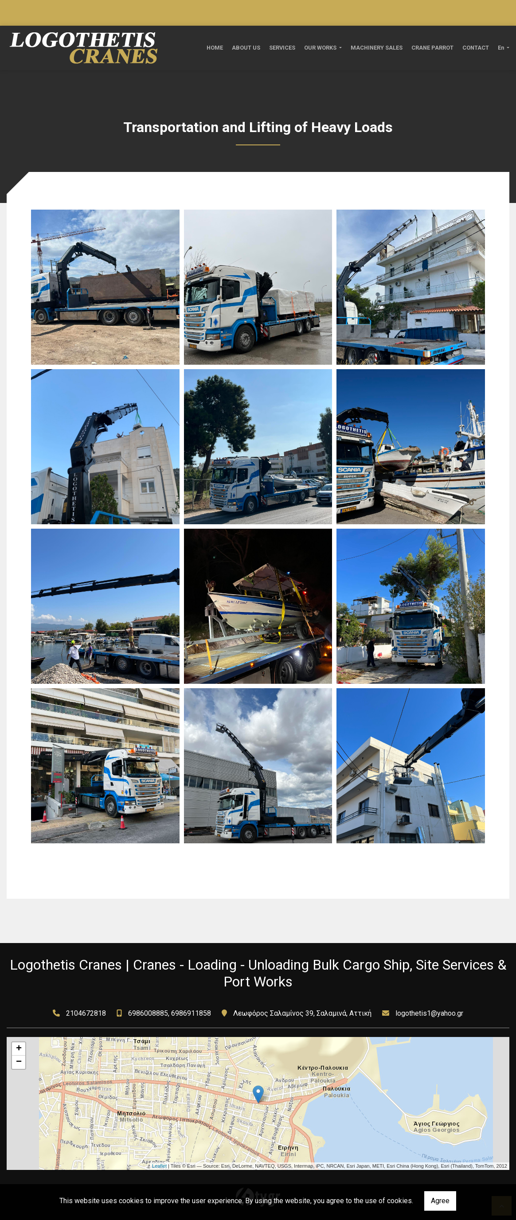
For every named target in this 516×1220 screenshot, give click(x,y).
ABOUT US (246, 47)
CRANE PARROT (432, 47)
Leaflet (159, 1166)
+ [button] (19, 1049)
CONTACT (475, 47)
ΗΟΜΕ (215, 47)
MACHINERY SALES (377, 47)
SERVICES (282, 47)
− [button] (19, 1062)
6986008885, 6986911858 (169, 1013)
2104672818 (86, 1013)
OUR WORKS (321, 47)
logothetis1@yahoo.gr (429, 1013)
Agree (440, 1201)
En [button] (501, 47)
